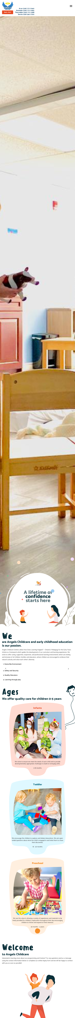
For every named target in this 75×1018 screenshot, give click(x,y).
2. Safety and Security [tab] (10, 670)
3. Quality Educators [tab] (10, 675)
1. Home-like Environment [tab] (12, 664)
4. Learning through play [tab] (12, 679)
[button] (71, 6)
